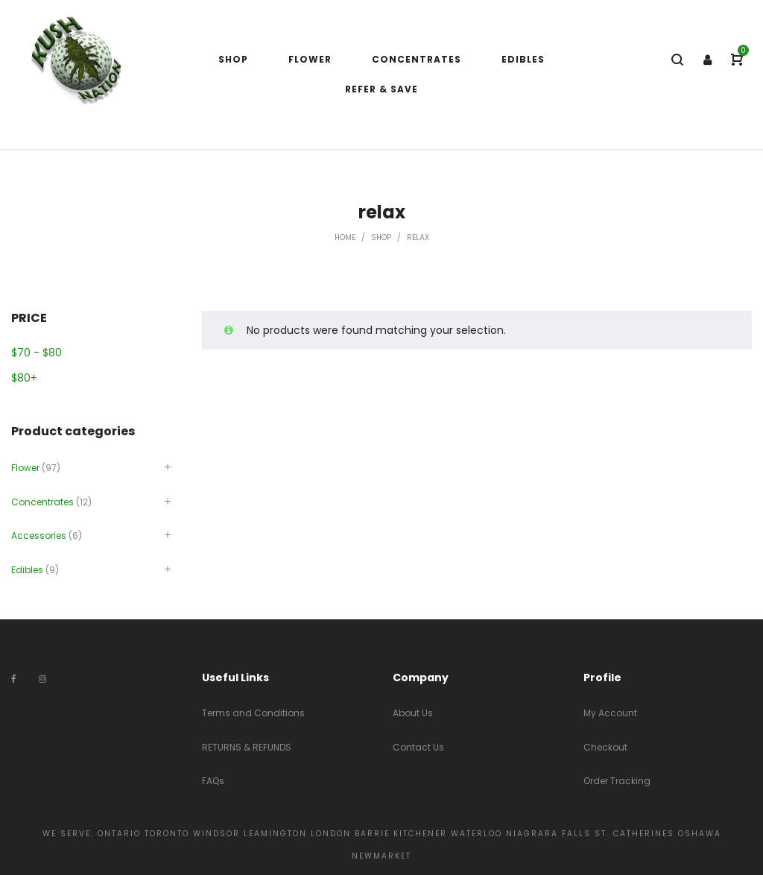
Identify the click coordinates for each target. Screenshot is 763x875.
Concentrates (42, 502)
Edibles (27, 569)
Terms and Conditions (253, 713)
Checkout (605, 747)
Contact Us (418, 747)
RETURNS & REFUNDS (246, 747)
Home (345, 237)
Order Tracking (616, 780)
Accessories (38, 535)
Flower (25, 467)
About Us (413, 713)
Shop (381, 237)
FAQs (213, 780)
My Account (610, 713)
